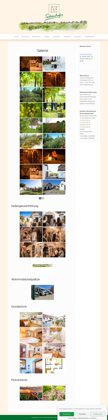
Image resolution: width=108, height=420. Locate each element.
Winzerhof (37, 37)
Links (41, 417)
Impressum (35, 417)
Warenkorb (89, 37)
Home (16, 37)
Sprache (78, 37)
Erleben (67, 37)
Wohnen (57, 37)
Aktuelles (25, 37)
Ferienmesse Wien (86, 54)
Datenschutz (48, 417)
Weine (47, 37)
